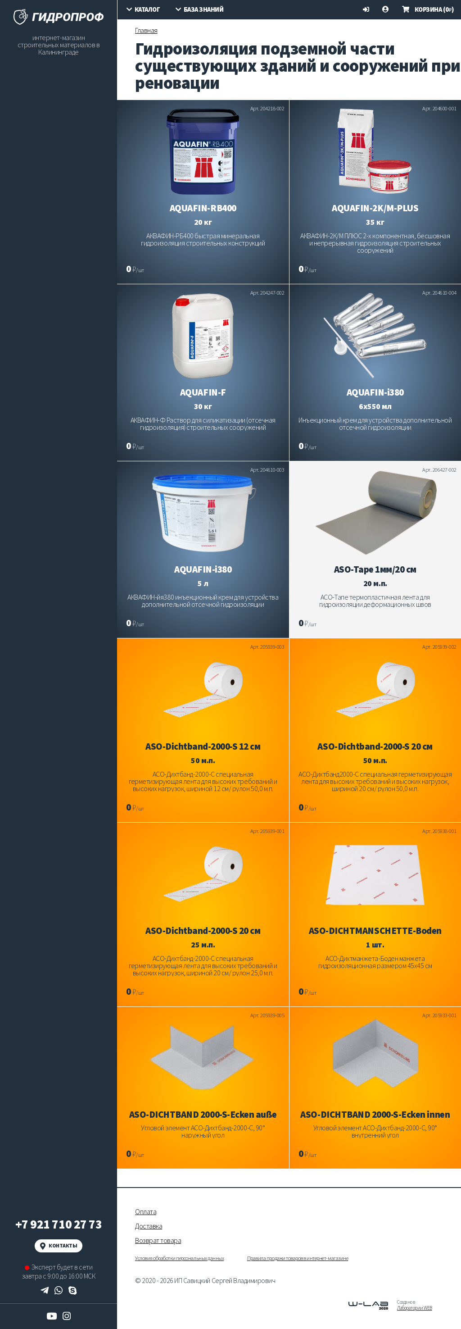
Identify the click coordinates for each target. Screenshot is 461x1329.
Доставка (148, 1225)
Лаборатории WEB (414, 1308)
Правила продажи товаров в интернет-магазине (297, 1258)
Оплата (145, 1211)
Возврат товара (158, 1240)
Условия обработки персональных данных (179, 1258)
